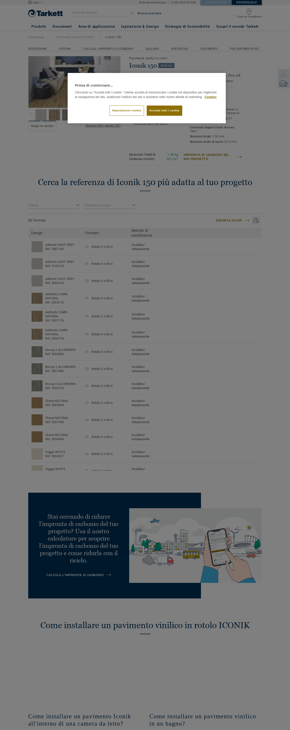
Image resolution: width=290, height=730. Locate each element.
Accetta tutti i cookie (164, 110)
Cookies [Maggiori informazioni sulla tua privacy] (211, 97)
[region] (147, 98)
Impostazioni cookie (126, 110)
